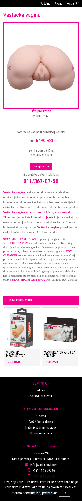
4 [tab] (46, 371)
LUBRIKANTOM (17, 243)
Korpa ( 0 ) (73, 3)
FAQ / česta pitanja (41, 422)
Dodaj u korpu (41, 166)
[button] (9, 65)
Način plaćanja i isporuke (41, 427)
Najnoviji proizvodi (41, 396)
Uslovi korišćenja (41, 433)
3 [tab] (42, 371)
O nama (41, 416)
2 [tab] (38, 371)
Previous (6, 336)
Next (70, 336)
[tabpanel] (22, 338)
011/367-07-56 (41, 181)
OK (64, 493)
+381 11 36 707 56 (44, 470)
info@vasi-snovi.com (43, 465)
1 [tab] (33, 371)
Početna (45, 3)
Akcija (58, 3)
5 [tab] (51, 371)
